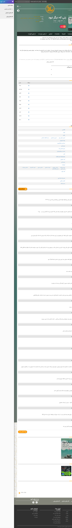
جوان (60, 515)
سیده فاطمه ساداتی (10, 18)
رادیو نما (22, 517)
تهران (67, 515)
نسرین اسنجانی (17, 18)
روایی (26, 20)
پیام (67, 513)
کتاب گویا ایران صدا (42, 513)
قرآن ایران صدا (43, 515)
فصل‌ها (49, 34)
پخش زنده (22, 515)
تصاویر (36, 34)
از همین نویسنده (28, 34)
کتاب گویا (63, 6)
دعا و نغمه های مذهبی (42, 519)
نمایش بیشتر (36, 62)
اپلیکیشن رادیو (21, 513)
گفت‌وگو (59, 519)
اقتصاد (59, 512)
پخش (48, 26)
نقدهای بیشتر (8, 432)
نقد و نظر (65, 188)
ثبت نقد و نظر (8, 189)
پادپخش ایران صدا (42, 523)
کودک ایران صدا (43, 512)
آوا (67, 512)
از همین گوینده (18, 34)
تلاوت (53, 513)
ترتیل (60, 513)
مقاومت (66, 521)
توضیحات (65, 34)
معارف (53, 519)
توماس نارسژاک (23, 16)
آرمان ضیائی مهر (24, 18)
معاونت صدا (21, 512)
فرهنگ (52, 517)
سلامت (66, 517)
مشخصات (43, 34)
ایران (53, 512)
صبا (60, 517)
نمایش (59, 521)
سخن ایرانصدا (57, 34)
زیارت (53, 515)
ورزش (53, 521)
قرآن (67, 519)
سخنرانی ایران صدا (42, 521)
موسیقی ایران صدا (42, 517)
